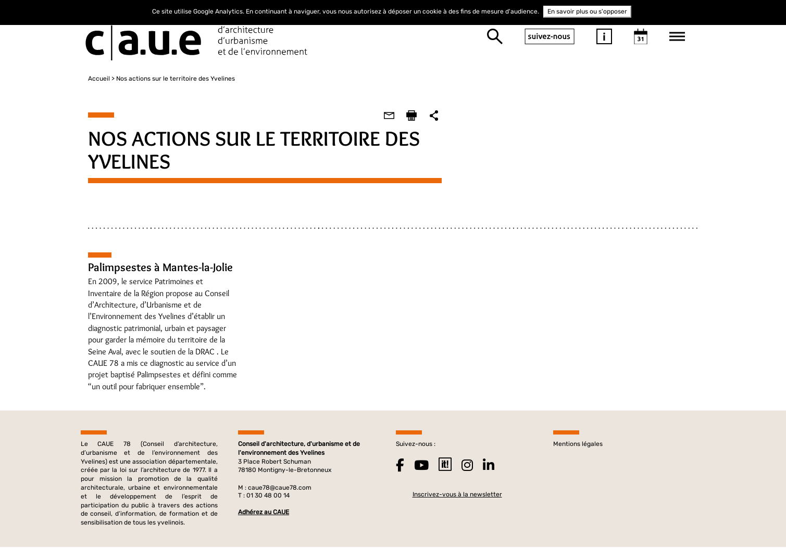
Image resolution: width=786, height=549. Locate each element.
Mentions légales (578, 445)
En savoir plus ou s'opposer (587, 11)
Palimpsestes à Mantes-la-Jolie (153, 267)
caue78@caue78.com (279, 488)
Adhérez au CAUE (263, 513)
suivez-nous (549, 36)
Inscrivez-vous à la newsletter (457, 495)
